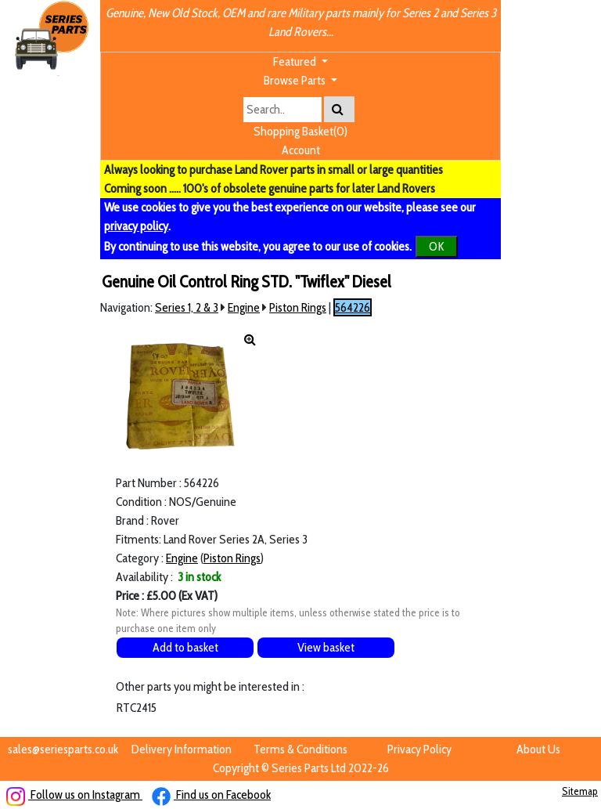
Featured (295, 61)
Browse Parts (296, 80)
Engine (244, 307)
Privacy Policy (419, 749)
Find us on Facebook (211, 794)
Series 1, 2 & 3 (186, 307)
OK (436, 246)
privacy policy (136, 226)
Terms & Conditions (300, 749)
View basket (325, 647)
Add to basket (185, 647)
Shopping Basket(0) (300, 131)
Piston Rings (297, 307)
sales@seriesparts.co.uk (63, 749)
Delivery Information (181, 749)
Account (301, 150)
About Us (538, 749)
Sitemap (580, 791)
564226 (352, 307)
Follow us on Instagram (74, 794)
